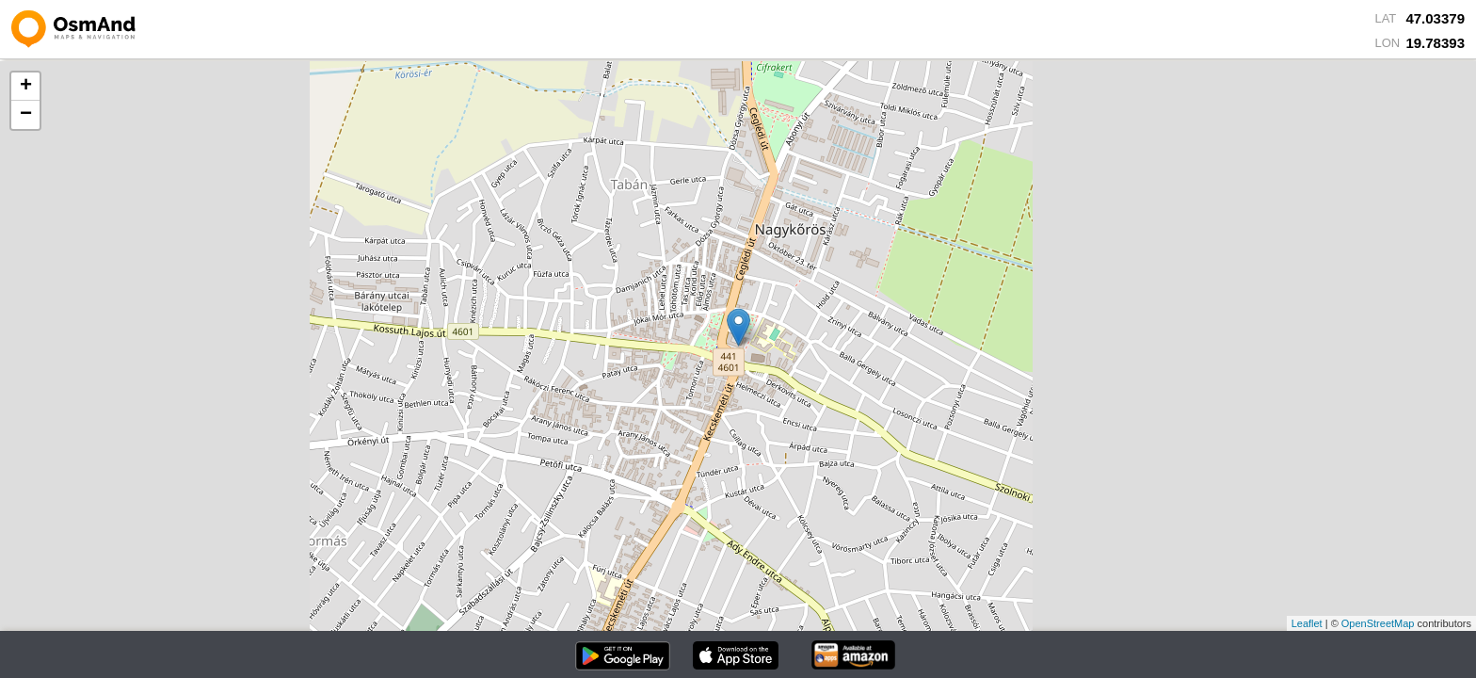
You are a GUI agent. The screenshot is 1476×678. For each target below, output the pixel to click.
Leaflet (1307, 623)
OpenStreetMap (1378, 623)
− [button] (26, 115)
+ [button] (26, 87)
